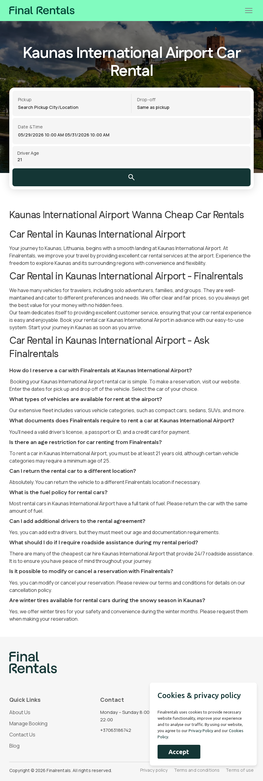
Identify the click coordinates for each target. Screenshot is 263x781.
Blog (14, 745)
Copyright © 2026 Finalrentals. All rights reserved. (61, 770)
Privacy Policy (201, 730)
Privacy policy (154, 770)
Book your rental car (83, 320)
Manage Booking (28, 723)
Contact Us (22, 734)
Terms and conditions (197, 770)
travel (82, 255)
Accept (178, 751)
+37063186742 (115, 730)
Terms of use (240, 770)
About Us (19, 712)
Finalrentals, (23, 255)
